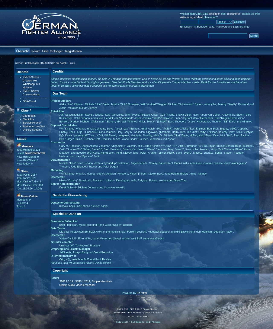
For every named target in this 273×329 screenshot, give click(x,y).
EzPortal (142, 292)
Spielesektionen (32, 122)
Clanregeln (29, 115)
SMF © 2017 (82, 281)
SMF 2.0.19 (66, 281)
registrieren (233, 13)
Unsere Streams (32, 129)
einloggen (214, 13)
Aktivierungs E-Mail (191, 17)
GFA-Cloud (29, 101)
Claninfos (28, 119)
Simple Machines (102, 281)
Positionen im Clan (34, 126)
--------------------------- (35, 97)
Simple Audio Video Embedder (77, 285)
